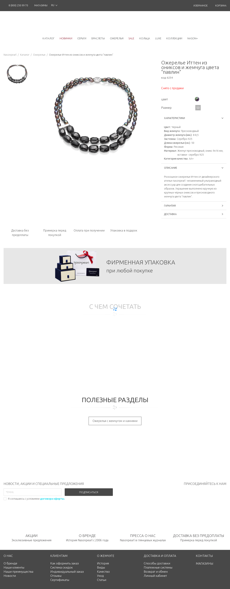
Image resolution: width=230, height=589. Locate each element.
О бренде (10, 563)
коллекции (174, 38)
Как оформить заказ (64, 563)
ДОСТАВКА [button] (194, 214)
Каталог (24, 54)
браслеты (98, 38)
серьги (81, 38)
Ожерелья (39, 54)
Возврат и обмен (156, 571)
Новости (10, 575)
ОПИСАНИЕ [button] (194, 167)
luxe (158, 38)
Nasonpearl (10, 54)
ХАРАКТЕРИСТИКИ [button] (194, 118)
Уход (100, 575)
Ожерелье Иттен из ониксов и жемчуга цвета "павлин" (81, 54)
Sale (131, 38)
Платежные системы (158, 567)
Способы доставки (157, 563)
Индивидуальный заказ (67, 571)
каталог (48, 38)
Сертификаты (59, 579)
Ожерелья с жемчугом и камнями (115, 420)
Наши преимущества (18, 571)
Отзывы (55, 575)
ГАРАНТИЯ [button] (194, 205)
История (103, 563)
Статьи (101, 579)
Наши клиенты (14, 567)
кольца (144, 38)
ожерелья (116, 38)
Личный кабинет (155, 575)
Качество (103, 571)
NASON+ (192, 38)
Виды (101, 567)
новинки (66, 38)
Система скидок (61, 567)
